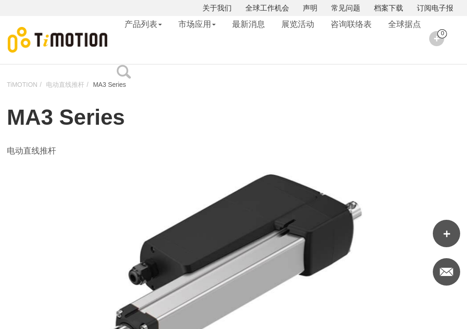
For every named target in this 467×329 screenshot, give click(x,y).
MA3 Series (109, 84)
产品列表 (143, 24)
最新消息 (248, 24)
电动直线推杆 (65, 84)
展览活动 (297, 24)
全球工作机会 (267, 8)
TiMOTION (22, 84)
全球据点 (404, 24)
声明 (310, 8)
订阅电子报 (435, 8)
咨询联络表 (351, 24)
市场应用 (197, 24)
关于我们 (217, 8)
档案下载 (388, 8)
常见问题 (345, 8)
